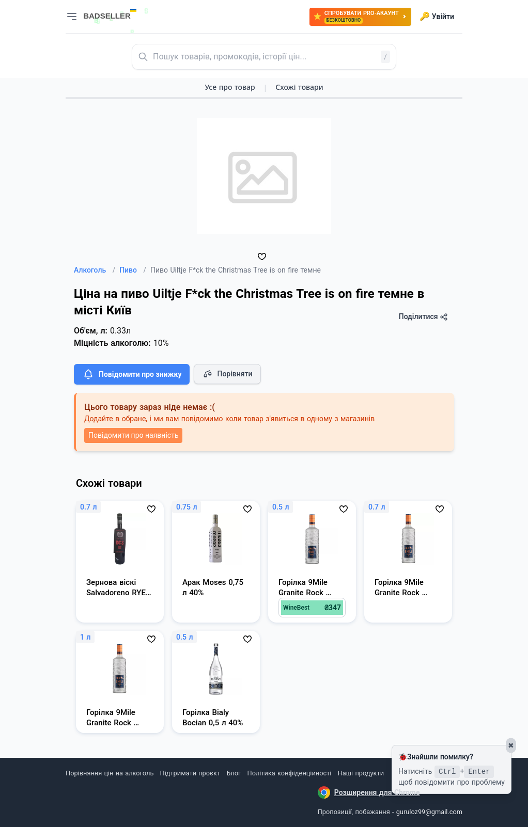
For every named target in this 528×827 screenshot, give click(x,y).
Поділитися (423, 316)
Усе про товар (230, 87)
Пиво (132, 270)
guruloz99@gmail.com (429, 812)
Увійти (437, 16)
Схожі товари (299, 87)
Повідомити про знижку (131, 374)
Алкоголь (94, 270)
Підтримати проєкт (190, 773)
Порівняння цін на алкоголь (109, 773)
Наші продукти (361, 773)
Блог (233, 773)
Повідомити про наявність (133, 435)
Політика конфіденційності (289, 773)
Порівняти (227, 374)
